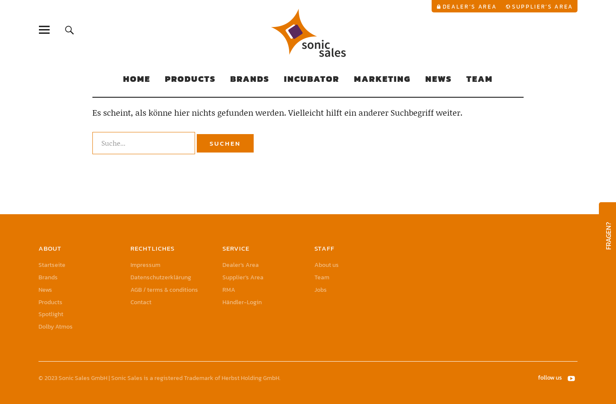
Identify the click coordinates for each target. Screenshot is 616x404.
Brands (250, 78)
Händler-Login (242, 302)
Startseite (51, 264)
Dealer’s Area (470, 6)
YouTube (572, 377)
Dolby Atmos (55, 326)
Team (479, 78)
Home (137, 78)
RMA (228, 289)
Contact (140, 302)
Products (190, 78)
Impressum (145, 264)
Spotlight (50, 314)
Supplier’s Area (542, 6)
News (438, 78)
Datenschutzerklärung (160, 277)
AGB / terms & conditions (164, 289)
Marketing (382, 78)
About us (326, 264)
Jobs (320, 289)
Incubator (312, 78)
